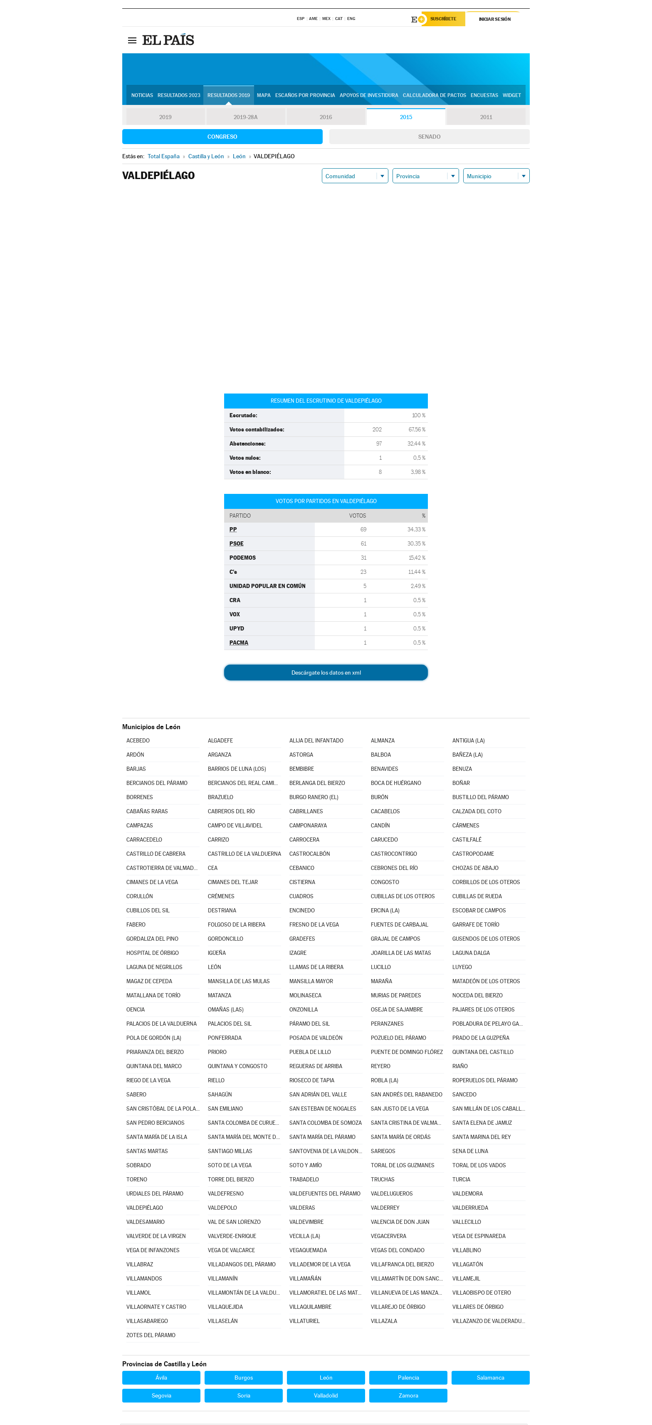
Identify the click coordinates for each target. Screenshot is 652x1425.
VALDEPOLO (222, 1209)
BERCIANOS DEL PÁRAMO (157, 784)
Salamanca (490, 1378)
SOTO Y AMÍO (305, 1166)
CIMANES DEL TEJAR (233, 883)
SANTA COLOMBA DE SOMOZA (325, 1124)
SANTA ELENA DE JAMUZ (482, 1124)
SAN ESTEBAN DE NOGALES (322, 1110)
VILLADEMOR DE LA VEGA (320, 1266)
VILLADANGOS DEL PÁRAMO (242, 1266)
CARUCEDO (384, 841)
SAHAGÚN (220, 1096)
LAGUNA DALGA (471, 954)
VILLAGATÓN (467, 1266)
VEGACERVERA (388, 1237)
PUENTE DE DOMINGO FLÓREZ (407, 1053)
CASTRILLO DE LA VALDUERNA (244, 855)
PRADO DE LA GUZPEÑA (480, 1039)
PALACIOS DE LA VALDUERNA (161, 1025)
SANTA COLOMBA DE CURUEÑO (244, 1124)
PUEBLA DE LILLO (310, 1053)
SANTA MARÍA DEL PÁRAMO (322, 1138)
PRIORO (217, 1053)
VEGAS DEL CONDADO (398, 1251)
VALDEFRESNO (226, 1195)
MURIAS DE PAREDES (396, 997)
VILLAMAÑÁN (305, 1280)
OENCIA (135, 1011)
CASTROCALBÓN (309, 855)
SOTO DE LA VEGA (230, 1166)
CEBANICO (301, 869)
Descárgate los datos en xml (326, 673)
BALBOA (381, 756)
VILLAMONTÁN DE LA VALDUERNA (244, 1294)
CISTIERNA (302, 883)
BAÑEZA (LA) (467, 756)
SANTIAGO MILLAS (230, 1152)
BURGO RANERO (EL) (313, 798)
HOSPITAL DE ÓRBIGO (152, 954)
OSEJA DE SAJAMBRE (397, 1011)
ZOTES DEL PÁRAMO (150, 1336)
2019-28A (246, 118)
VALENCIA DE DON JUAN (400, 1223)
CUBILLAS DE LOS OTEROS (403, 897)
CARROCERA (304, 841)
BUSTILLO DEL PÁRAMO (480, 798)
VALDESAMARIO (145, 1223)
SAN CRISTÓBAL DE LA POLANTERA (163, 1110)
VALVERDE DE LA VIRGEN (156, 1237)
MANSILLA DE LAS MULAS (239, 982)
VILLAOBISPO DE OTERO (481, 1294)
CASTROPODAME (473, 855)
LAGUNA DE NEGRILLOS (154, 968)
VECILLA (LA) (304, 1237)
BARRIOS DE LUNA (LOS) (237, 770)
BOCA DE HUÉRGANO (396, 784)
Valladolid (326, 1396)
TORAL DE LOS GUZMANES (403, 1166)
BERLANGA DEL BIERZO (317, 784)
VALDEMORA (467, 1195)
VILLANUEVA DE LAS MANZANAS (407, 1294)
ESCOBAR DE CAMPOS (479, 912)
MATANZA (219, 997)
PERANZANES (387, 1025)
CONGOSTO (385, 883)
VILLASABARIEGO (147, 1322)
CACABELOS (385, 813)
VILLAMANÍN (223, 1280)
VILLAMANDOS (144, 1280)
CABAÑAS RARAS (147, 813)
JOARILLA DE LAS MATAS (401, 954)
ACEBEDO (138, 742)
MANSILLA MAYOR (311, 982)
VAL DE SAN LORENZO (234, 1223)
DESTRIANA (222, 912)
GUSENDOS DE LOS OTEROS (486, 940)
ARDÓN (135, 756)
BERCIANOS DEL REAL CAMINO (244, 784)
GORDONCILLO (225, 940)
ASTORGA (301, 756)
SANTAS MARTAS (147, 1152)
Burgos (244, 1378)
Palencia (408, 1378)
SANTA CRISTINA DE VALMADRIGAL (407, 1124)
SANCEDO (464, 1096)
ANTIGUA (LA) (468, 742)
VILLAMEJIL (466, 1280)
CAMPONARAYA (308, 827)
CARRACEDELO (144, 841)
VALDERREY (385, 1209)
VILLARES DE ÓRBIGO (478, 1308)
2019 (165, 118)
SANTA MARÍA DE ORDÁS (401, 1138)
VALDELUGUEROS (392, 1195)
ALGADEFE (220, 742)
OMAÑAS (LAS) (226, 1011)
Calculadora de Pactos (434, 96)
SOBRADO (138, 1166)
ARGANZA (219, 756)
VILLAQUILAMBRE (310, 1308)
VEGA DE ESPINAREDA (479, 1237)
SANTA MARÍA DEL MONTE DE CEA (244, 1138)
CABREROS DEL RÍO (231, 813)
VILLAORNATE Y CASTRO (156, 1308)
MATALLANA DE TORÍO (153, 997)
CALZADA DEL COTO (476, 813)
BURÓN (379, 798)
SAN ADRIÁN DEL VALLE (318, 1096)
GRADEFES (302, 940)
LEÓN (214, 968)
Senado (429, 138)
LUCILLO (381, 968)
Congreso (222, 138)
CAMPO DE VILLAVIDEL (235, 827)
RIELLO (216, 1082)
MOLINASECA (305, 997)
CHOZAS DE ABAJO (475, 869)
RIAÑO (460, 1067)
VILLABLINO (466, 1251)
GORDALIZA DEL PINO (152, 940)
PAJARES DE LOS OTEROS (483, 1011)
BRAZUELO (220, 798)
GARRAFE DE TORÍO (475, 926)
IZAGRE (297, 954)
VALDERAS (302, 1209)
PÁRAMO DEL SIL (309, 1025)
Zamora (408, 1396)
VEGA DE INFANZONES (153, 1251)
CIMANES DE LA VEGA (152, 883)
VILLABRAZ (139, 1266)
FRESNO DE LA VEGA (314, 926)
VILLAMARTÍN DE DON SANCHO (407, 1280)
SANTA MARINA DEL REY (481, 1138)
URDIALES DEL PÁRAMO (154, 1195)
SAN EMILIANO (225, 1110)
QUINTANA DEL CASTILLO (483, 1053)
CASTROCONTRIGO (394, 855)
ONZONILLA (303, 1011)
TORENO (136, 1181)
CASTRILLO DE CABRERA (155, 855)
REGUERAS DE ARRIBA (315, 1067)
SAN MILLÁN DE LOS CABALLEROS (489, 1110)
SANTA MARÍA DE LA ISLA (156, 1138)
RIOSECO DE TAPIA (311, 1082)
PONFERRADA (225, 1039)
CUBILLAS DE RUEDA (477, 897)
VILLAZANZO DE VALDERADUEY (489, 1322)
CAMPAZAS (139, 827)
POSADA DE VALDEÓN (316, 1039)
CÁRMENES (465, 827)
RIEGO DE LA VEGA (148, 1082)
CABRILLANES (306, 813)
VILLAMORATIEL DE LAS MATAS (326, 1294)
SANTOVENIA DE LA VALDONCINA (326, 1152)
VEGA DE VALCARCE (231, 1251)
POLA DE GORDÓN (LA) (153, 1039)
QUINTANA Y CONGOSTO (237, 1067)
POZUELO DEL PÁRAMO (398, 1039)
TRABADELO (304, 1181)
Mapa (264, 96)
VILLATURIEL (304, 1322)
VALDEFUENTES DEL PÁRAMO (325, 1195)
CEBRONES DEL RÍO (394, 869)
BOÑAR (461, 784)
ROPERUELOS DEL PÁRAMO (485, 1082)
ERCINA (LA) (385, 912)
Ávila (161, 1378)
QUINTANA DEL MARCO (154, 1067)
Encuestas (484, 96)
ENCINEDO (302, 912)
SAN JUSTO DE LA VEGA (400, 1110)
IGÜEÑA (217, 954)
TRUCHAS (383, 1181)
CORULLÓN (139, 897)
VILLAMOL (138, 1294)
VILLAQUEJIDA (225, 1308)
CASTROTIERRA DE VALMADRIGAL (163, 869)
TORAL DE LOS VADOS (479, 1166)
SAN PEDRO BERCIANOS (155, 1124)
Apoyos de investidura (369, 96)
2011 (486, 118)
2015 (406, 118)
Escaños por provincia (305, 96)
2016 (326, 118)
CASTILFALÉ (467, 841)
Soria (243, 1396)
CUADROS (301, 897)
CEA (212, 869)
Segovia (161, 1396)
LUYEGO (462, 968)
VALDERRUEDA (470, 1209)
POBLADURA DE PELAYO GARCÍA (489, 1025)
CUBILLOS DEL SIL (148, 912)
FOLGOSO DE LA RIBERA (236, 926)
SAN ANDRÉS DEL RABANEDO (406, 1096)
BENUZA (462, 770)
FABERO (136, 926)
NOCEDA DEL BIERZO (477, 997)
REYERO (380, 1067)
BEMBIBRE (301, 770)
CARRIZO (218, 841)
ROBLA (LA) (384, 1082)
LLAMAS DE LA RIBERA (316, 968)
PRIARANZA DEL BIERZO (155, 1053)
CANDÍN (380, 827)
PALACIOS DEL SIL (230, 1025)
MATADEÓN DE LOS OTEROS (486, 982)
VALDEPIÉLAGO (144, 1209)
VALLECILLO (466, 1223)
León (326, 1378)
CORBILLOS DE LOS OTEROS (486, 883)
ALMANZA (383, 742)
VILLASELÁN (223, 1322)
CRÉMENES (221, 897)
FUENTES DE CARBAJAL (399, 926)
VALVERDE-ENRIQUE (232, 1237)
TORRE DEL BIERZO (231, 1181)
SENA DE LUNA (470, 1152)
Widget (512, 96)
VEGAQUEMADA (308, 1251)
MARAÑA (381, 982)
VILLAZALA (384, 1322)
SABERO (136, 1096)
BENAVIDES (384, 770)
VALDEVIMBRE (306, 1223)
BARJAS (136, 770)
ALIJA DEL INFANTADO (316, 742)
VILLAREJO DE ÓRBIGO (398, 1308)
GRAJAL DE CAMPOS (395, 940)
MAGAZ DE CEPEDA (149, 982)
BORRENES (139, 798)
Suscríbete (445, 19)
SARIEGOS (383, 1152)
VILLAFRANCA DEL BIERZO (402, 1266)
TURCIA (461, 1181)
